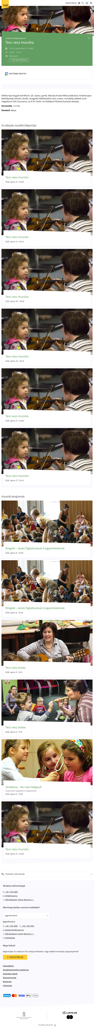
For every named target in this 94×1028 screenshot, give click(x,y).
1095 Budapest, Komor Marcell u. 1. (19, 900)
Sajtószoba (7, 986)
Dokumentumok (9, 978)
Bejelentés (7, 982)
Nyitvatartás (10, 938)
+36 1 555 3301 (28, 926)
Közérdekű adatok (10, 974)
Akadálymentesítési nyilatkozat (16, 970)
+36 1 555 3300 (11, 926)
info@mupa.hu (11, 896)
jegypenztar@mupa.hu (14, 930)
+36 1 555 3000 (11, 892)
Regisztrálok (15, 957)
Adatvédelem (8, 966)
